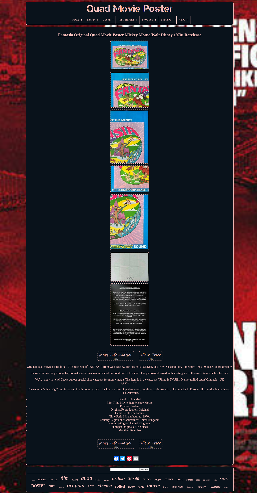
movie (153, 485)
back (97, 480)
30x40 (133, 478)
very (215, 480)
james (169, 479)
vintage (215, 486)
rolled (120, 486)
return (158, 479)
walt (226, 487)
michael (206, 480)
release (42, 479)
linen (165, 487)
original (75, 485)
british (118, 478)
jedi (198, 479)
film (65, 478)
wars (223, 479)
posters (202, 486)
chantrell (106, 480)
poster (38, 485)
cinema (105, 485)
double (61, 488)
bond (180, 479)
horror (53, 479)
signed (75, 480)
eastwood (177, 486)
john (141, 486)
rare (52, 485)
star (91, 486)
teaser (131, 486)
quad (86, 478)
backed (189, 480)
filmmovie (190, 487)
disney (146, 479)
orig (33, 480)
